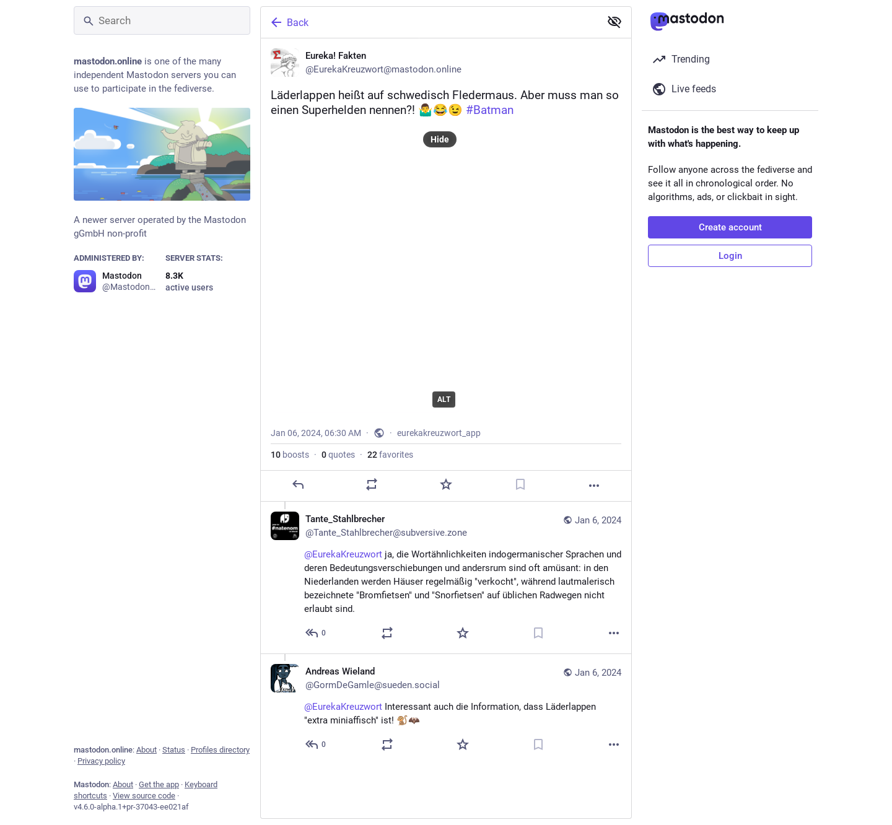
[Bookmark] (520, 484)
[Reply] (298, 484)
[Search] (162, 20)
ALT (443, 399)
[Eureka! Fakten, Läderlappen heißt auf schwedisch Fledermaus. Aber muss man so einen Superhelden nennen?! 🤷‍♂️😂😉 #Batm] (446, 270)
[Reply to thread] (316, 633)
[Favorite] (446, 484)
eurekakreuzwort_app (439, 433)
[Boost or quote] (371, 484)
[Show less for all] (614, 22)
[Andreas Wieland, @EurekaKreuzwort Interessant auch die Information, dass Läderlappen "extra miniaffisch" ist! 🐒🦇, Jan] (446, 709)
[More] (594, 485)
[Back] (429, 22)
